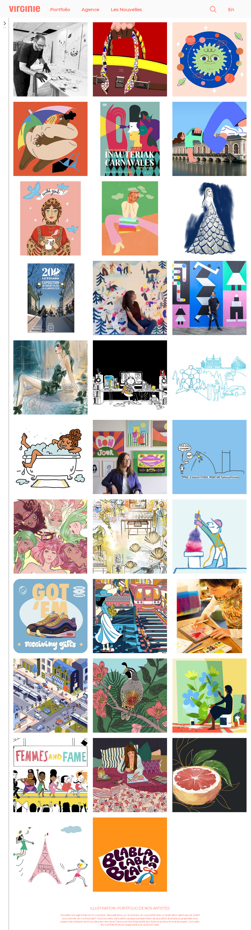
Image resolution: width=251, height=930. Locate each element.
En (231, 9)
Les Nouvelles (126, 9)
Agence (90, 9)
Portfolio (60, 9)
